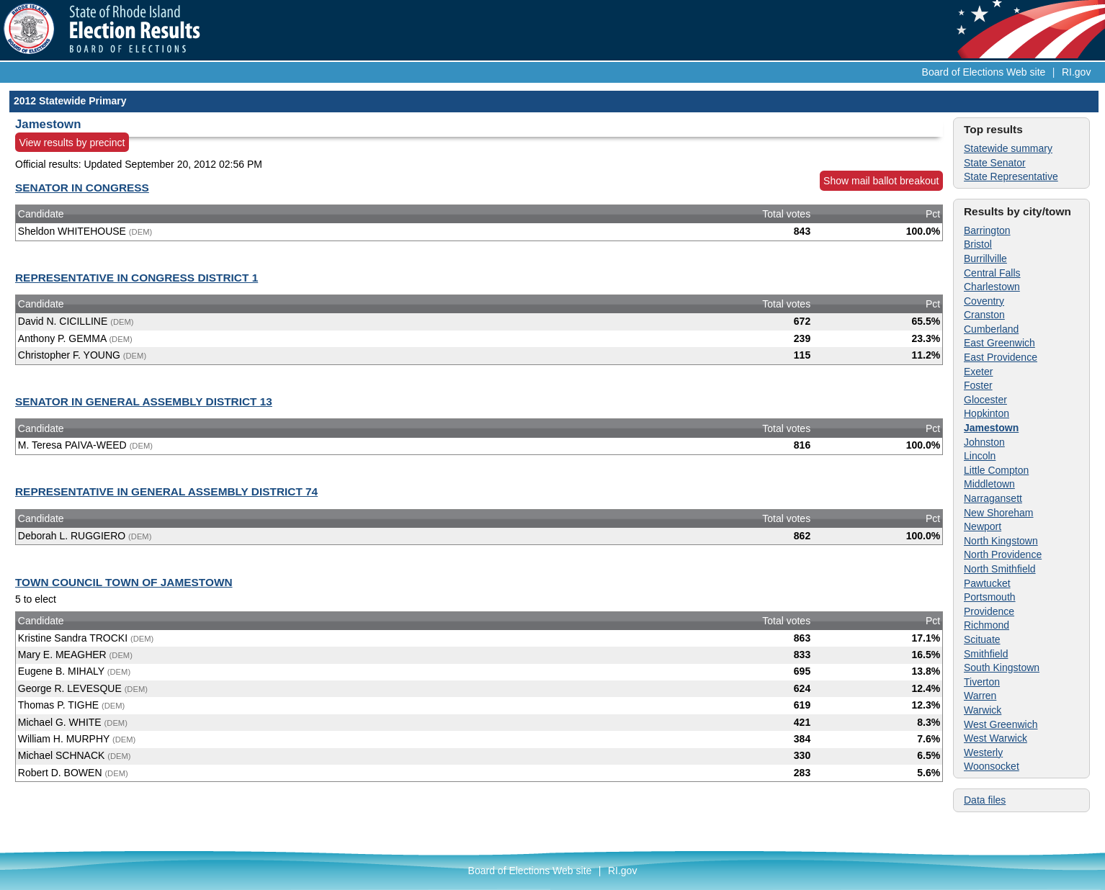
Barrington (987, 230)
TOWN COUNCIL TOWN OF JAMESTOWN (124, 582)
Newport (982, 526)
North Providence (1003, 554)
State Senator (995, 162)
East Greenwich (999, 343)
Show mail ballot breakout (881, 180)
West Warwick (995, 738)
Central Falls (992, 273)
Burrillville (985, 258)
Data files (985, 800)
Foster (978, 385)
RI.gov (1076, 72)
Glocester (985, 399)
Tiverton (982, 682)
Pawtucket (987, 583)
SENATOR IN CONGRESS (82, 187)
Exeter (978, 371)
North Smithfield (1000, 569)
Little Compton (996, 470)
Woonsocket (991, 766)
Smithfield (986, 654)
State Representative (1011, 176)
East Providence (1000, 357)
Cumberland (991, 329)
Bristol (978, 244)
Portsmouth (990, 597)
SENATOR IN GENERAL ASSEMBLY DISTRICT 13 (143, 401)
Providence (989, 611)
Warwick (982, 710)
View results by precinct (72, 142)
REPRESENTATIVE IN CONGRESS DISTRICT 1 (136, 277)
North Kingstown (1001, 541)
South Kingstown (1001, 667)
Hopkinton (986, 413)
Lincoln (980, 456)
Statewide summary (1008, 148)
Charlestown (992, 286)
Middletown (989, 484)
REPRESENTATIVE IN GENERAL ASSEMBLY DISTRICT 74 (166, 491)
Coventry (984, 301)
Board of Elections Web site (984, 72)
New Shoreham (999, 512)
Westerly (983, 752)
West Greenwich (1000, 724)
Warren (980, 695)
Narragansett (993, 498)
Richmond (986, 625)
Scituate (982, 639)
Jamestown (991, 427)
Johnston (984, 442)
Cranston (984, 314)
